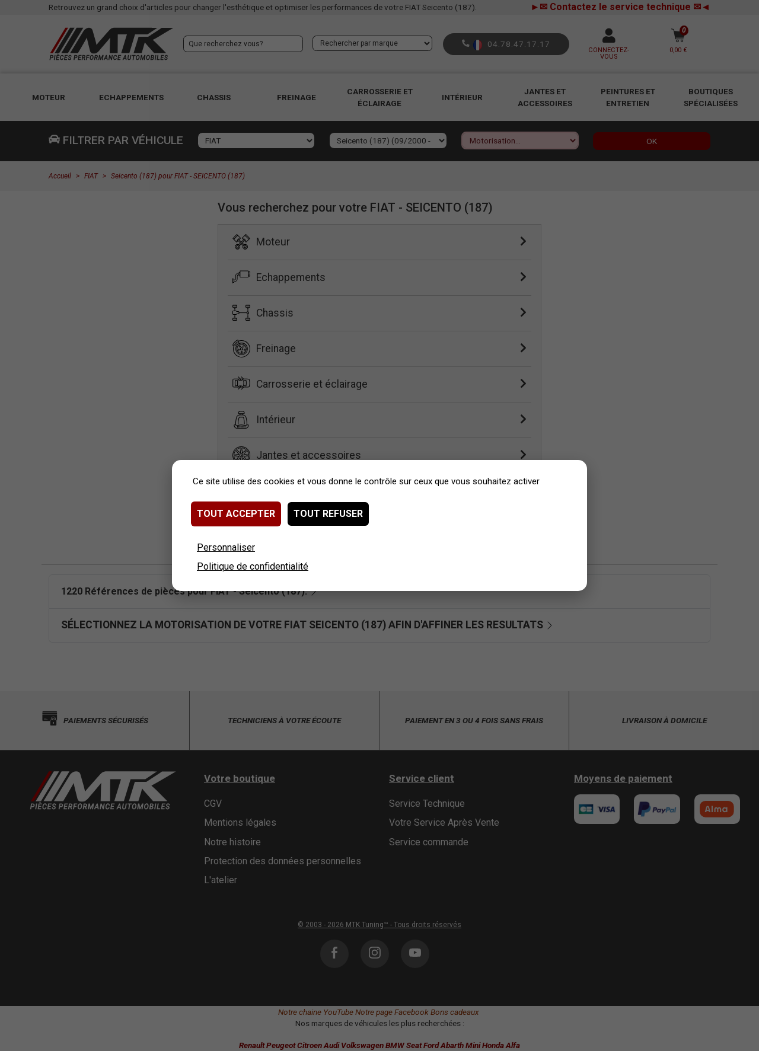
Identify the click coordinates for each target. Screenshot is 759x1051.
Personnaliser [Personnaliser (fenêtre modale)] (226, 547)
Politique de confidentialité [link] (252, 566)
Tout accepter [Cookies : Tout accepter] (236, 513)
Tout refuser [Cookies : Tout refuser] (328, 513)
